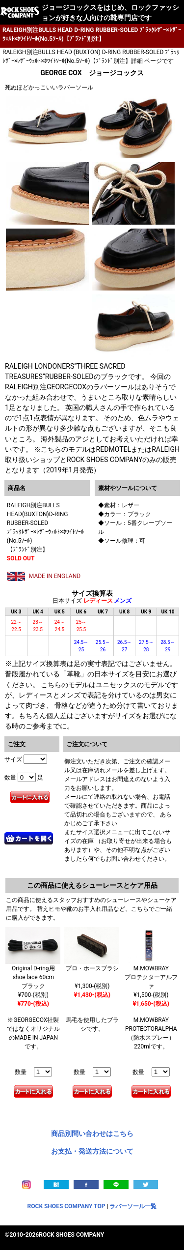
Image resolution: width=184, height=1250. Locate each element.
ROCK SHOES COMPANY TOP (66, 1206)
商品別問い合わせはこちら (92, 1133)
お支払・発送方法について (92, 1151)
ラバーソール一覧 (133, 1206)
